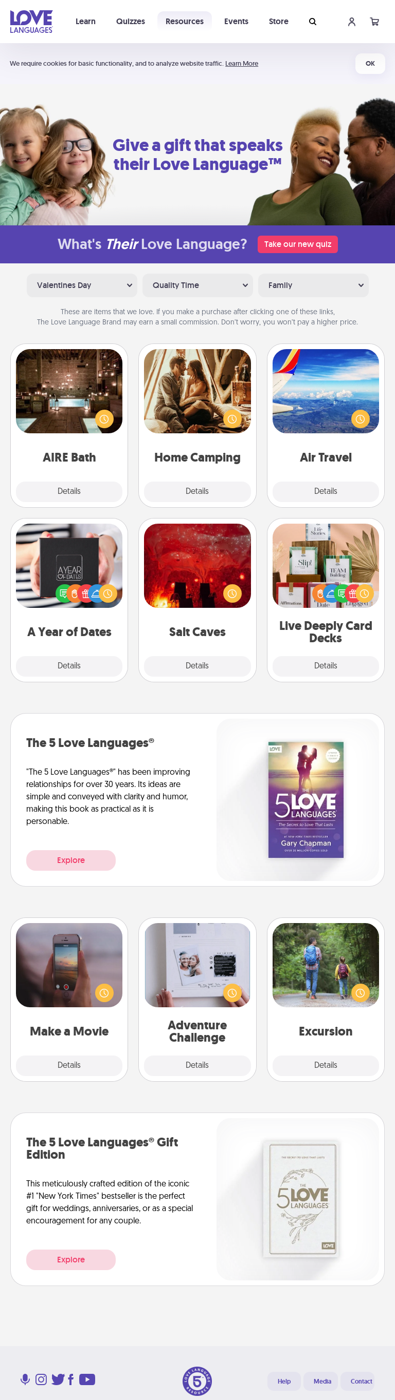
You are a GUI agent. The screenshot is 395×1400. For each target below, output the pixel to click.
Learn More (241, 63)
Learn (86, 21)
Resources (185, 21)
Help (284, 1381)
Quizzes (130, 21)
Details (69, 492)
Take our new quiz (297, 244)
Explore (71, 860)
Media (322, 1381)
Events (236, 21)
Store (279, 21)
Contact (361, 1381)
